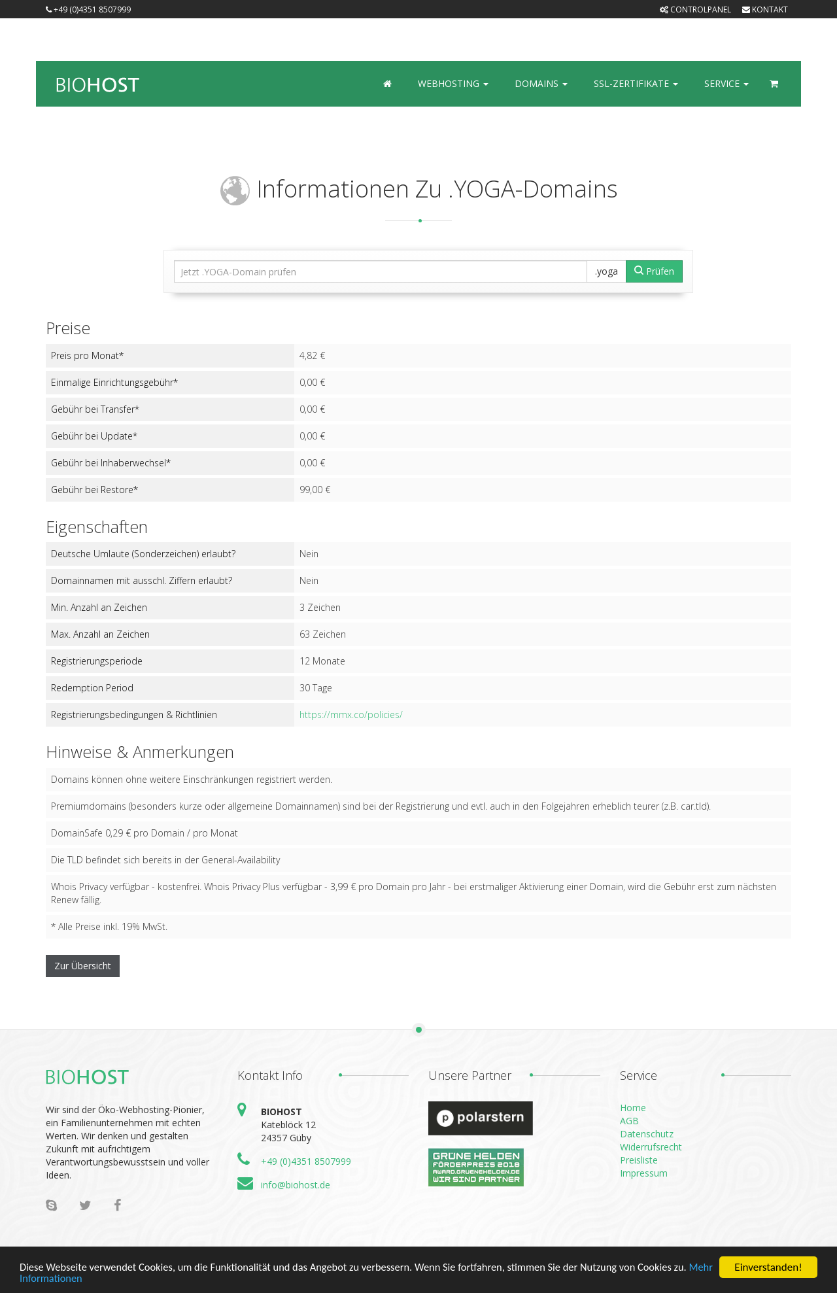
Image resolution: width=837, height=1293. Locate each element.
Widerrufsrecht (651, 1147)
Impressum (644, 1173)
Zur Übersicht (82, 965)
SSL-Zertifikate (636, 83)
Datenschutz (647, 1134)
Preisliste (639, 1160)
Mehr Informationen (66, 1279)
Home (633, 1107)
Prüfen (654, 271)
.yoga (606, 271)
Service (726, 83)
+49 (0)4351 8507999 (88, 9)
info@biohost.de (295, 1185)
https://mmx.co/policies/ (351, 714)
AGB (629, 1120)
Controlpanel (695, 9)
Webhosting (453, 83)
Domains (541, 83)
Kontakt (765, 9)
